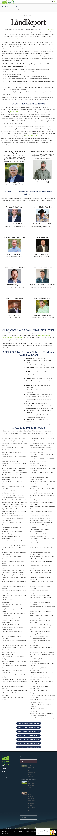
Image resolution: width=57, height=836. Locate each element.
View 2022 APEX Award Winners (28, 731)
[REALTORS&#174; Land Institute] (8, 2)
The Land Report (47, 29)
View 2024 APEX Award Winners (28, 723)
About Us (4, 774)
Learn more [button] (5, 833)
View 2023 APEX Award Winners (28, 727)
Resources (5, 781)
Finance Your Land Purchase (31, 783)
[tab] (28, 761)
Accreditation (6, 778)
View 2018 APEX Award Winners (28, 743)
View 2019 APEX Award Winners (28, 739)
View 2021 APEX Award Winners (28, 735)
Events (4, 784)
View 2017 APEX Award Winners (28, 747)
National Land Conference (16, 39)
